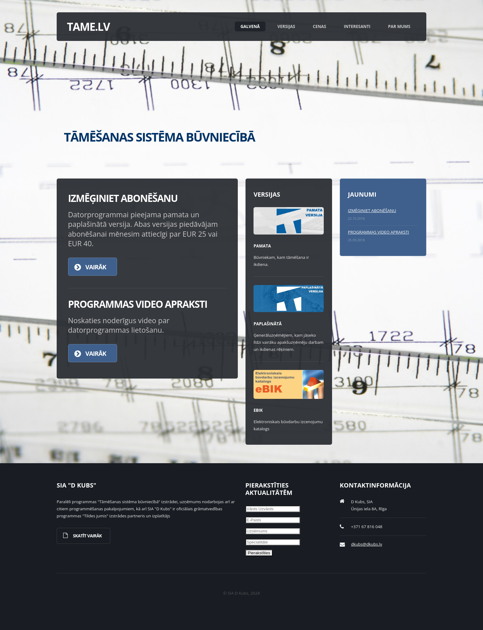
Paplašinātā (268, 324)
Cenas (319, 26)
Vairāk (95, 267)
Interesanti (357, 26)
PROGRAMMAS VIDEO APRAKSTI (378, 232)
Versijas (286, 26)
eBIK (258, 410)
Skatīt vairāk (87, 536)
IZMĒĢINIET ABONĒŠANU (372, 210)
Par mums (399, 26)
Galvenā (250, 26)
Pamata (262, 246)
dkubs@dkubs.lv (366, 544)
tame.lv (88, 26)
